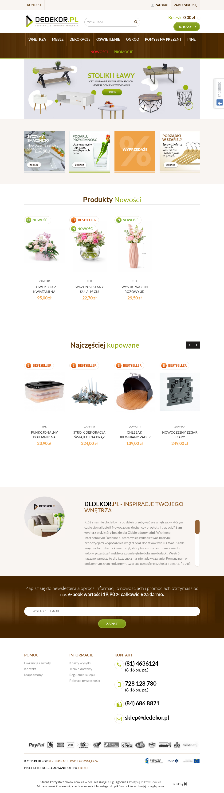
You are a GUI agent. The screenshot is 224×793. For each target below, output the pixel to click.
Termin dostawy (80, 669)
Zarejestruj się (185, 5)
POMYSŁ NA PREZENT (163, 39)
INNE (191, 39)
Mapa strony (33, 675)
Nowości (99, 52)
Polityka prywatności (84, 681)
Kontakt (34, 5)
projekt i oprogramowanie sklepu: (56, 767)
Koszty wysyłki (80, 663)
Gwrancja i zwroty (37, 663)
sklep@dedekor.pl (147, 717)
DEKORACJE (80, 39)
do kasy (186, 27)
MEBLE (58, 39)
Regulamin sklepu (82, 675)
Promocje (123, 52)
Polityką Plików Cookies (145, 782)
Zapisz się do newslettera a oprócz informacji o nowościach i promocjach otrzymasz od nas (112, 591)
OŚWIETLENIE (108, 39)
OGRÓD (132, 39)
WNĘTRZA (37, 39)
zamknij (180, 783)
